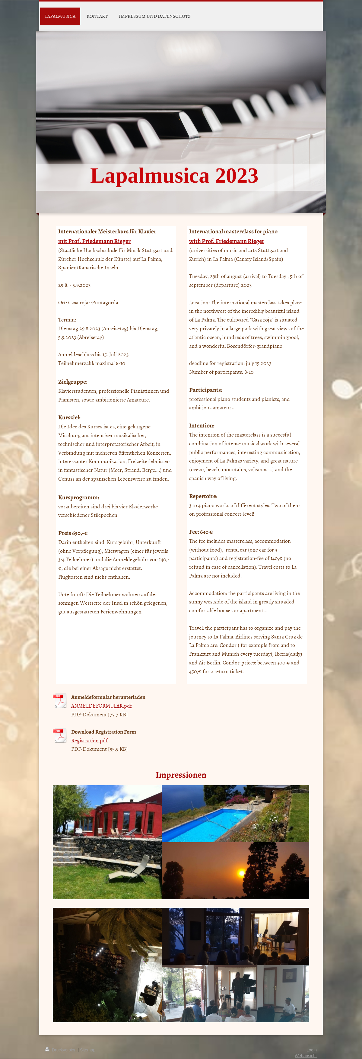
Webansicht (306, 1055)
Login (311, 1050)
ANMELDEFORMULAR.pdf (101, 706)
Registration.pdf (89, 740)
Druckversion (61, 1050)
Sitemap (87, 1050)
